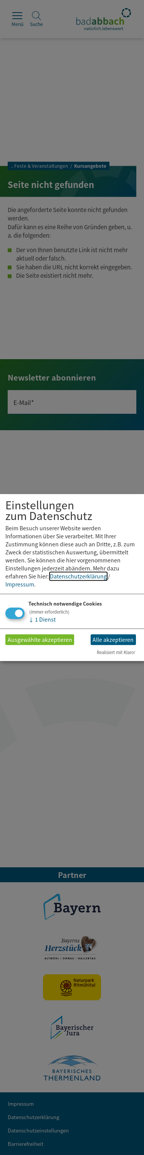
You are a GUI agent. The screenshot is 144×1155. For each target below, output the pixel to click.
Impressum (19, 584)
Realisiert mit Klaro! (116, 653)
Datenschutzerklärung (78, 576)
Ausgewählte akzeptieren (40, 639)
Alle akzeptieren (113, 639)
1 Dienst (42, 619)
